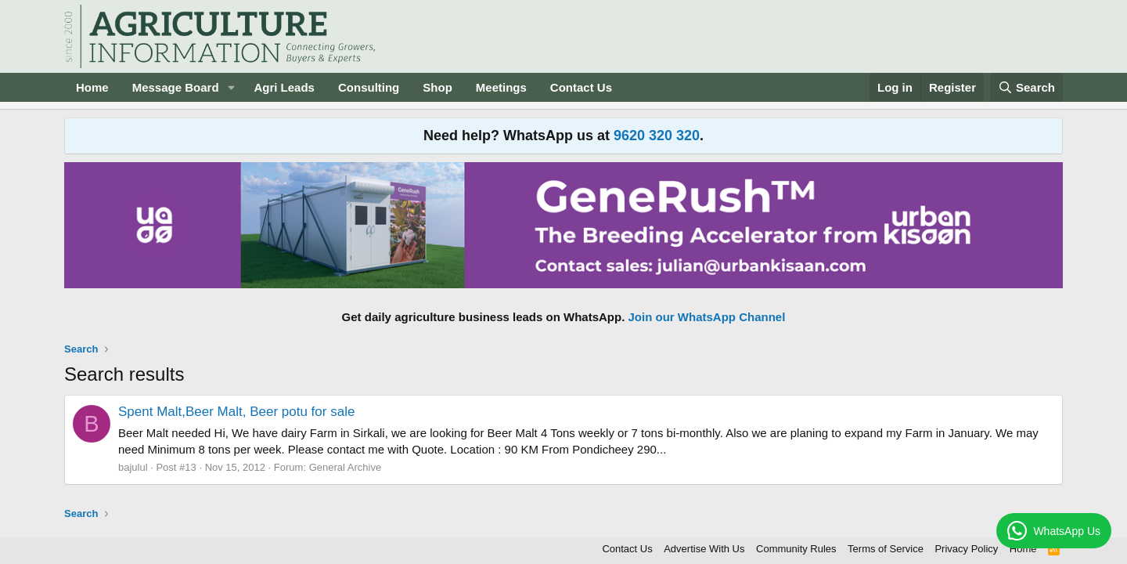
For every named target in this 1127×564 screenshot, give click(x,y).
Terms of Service (886, 549)
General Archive (345, 467)
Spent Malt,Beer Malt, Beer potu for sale (236, 411)
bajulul (133, 467)
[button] (231, 87)
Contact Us (581, 87)
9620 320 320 (657, 135)
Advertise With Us (704, 549)
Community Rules (796, 549)
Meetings (501, 87)
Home (92, 87)
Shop (437, 87)
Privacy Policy (966, 549)
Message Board (175, 87)
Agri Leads (284, 87)
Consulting (368, 87)
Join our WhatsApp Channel (707, 317)
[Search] (1027, 87)
